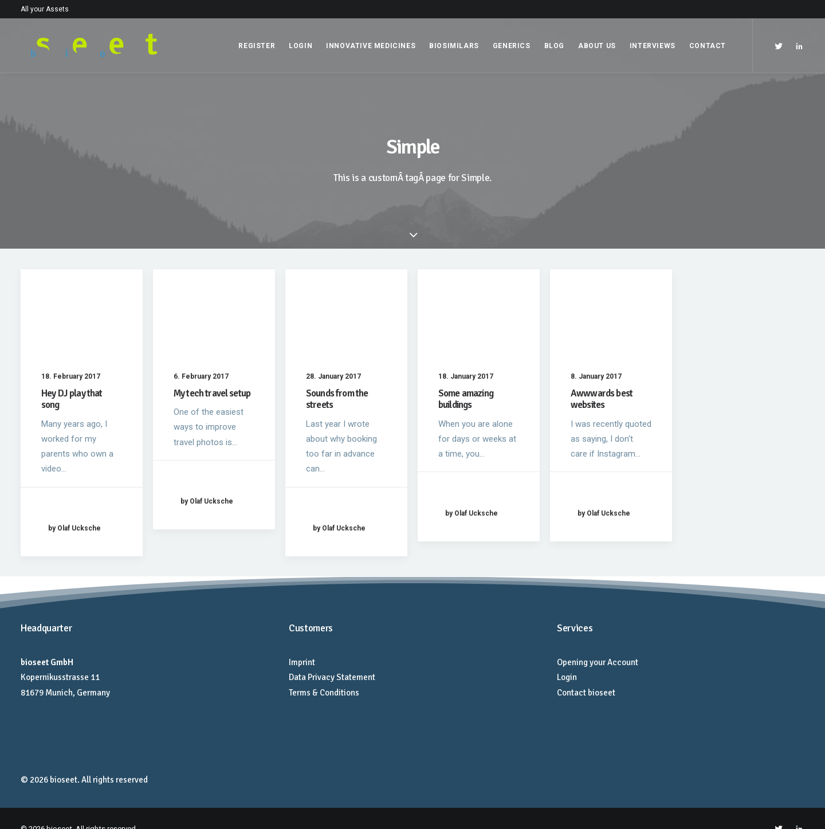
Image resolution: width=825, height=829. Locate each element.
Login (300, 46)
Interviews (652, 46)
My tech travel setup (212, 393)
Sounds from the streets (337, 399)
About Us (597, 46)
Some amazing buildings (465, 399)
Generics (512, 46)
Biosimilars (454, 46)
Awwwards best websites (601, 399)
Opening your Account (597, 662)
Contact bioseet (586, 692)
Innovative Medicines (370, 46)
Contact (707, 46)
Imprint (302, 662)
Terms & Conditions (324, 692)
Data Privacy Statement (332, 677)
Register (256, 46)
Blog (554, 46)
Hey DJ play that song (71, 399)
